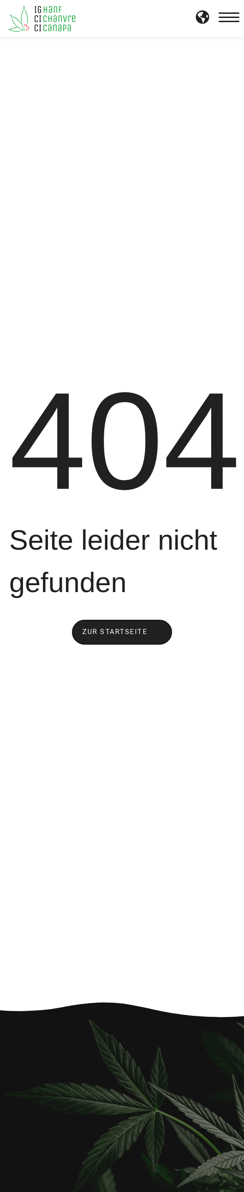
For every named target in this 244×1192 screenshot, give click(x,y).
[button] (229, 18)
